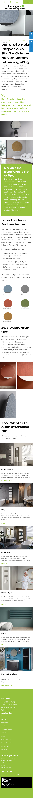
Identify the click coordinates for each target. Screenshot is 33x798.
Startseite (4, 41)
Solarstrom (4, 722)
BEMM (23, 41)
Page (4, 510)
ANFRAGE (31, 47)
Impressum (4, 749)
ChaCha (5, 552)
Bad (2, 716)
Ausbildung (4, 733)
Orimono (4, 42)
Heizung (4, 719)
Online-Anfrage (6, 739)
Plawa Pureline (9, 674)
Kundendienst (5, 726)
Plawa (3, 604)
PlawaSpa (6, 593)
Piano (4, 633)
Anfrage (28, 2)
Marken (3, 736)
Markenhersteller (14, 41)
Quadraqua (7, 469)
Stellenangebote (6, 729)
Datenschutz (5, 746)
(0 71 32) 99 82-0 (10, 2)
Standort (4, 2)
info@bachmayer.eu (17, 2)
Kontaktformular (6, 743)
